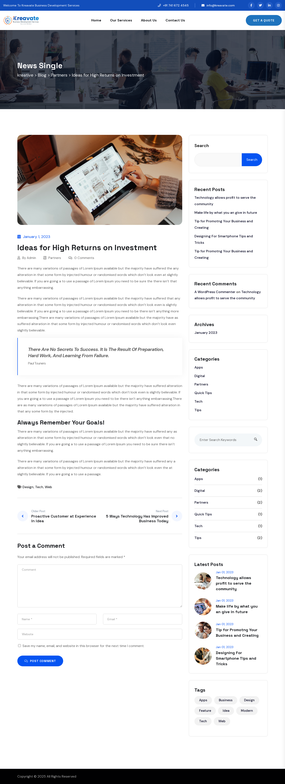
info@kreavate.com (221, 5)
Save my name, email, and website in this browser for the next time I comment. (83, 646)
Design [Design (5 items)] (249, 700)
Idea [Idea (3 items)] (226, 711)
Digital (199, 376)
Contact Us (175, 20)
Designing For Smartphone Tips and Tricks (236, 658)
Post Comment (40, 661)
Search (201, 145)
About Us (149, 20)
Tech (39, 487)
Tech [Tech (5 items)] (203, 721)
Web (48, 487)
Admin (31, 258)
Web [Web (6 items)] (221, 721)
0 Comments (81, 258)
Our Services (121, 20)
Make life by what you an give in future (225, 212)
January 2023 (205, 332)
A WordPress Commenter (214, 292)
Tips (197, 410)
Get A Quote (264, 20)
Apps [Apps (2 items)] (203, 700)
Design (28, 487)
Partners (54, 258)
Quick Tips (203, 393)
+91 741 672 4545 (176, 5)
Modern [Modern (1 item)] (247, 711)
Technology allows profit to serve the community (233, 583)
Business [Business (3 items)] (226, 700)
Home (96, 20)
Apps (198, 367)
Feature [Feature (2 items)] (205, 711)
